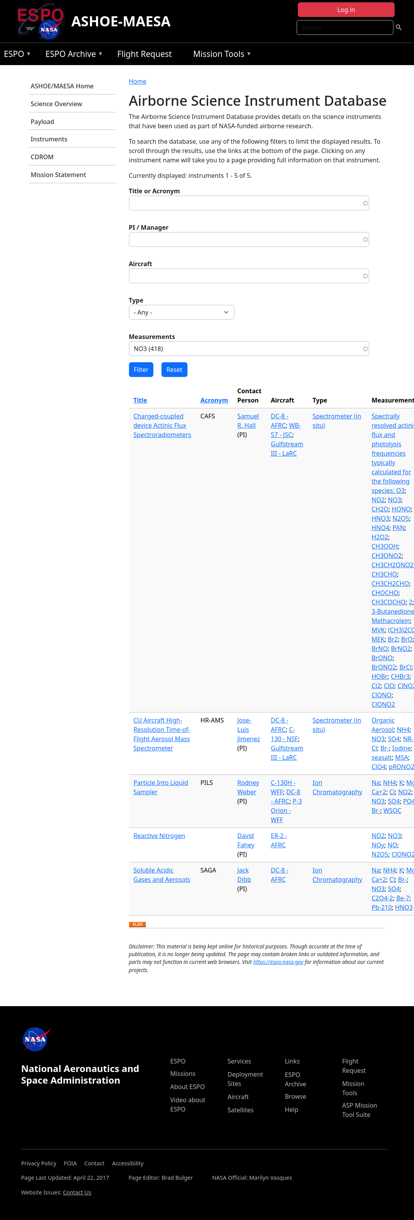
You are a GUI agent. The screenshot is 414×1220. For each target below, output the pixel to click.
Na (375, 782)
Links (292, 1061)
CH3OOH (384, 546)
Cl (392, 792)
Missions (182, 1073)
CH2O (379, 509)
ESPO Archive (72, 55)
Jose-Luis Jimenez (248, 729)
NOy (377, 845)
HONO (401, 509)
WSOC (392, 810)
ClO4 (378, 766)
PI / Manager (149, 227)
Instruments (49, 139)
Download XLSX (137, 925)
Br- (384, 748)
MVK (378, 630)
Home (138, 81)
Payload (42, 121)
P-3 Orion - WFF (286, 810)
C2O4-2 (382, 898)
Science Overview (56, 104)
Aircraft (141, 264)
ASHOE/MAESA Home (62, 86)
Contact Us (77, 1192)
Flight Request (144, 53)
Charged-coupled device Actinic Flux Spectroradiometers (162, 425)
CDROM (42, 157)
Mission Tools (220, 55)
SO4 (394, 739)
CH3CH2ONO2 (392, 565)
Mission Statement (58, 174)
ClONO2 (383, 704)
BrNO (379, 648)
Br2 (393, 639)
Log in (346, 9)
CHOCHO (384, 592)
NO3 (394, 500)
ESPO (15, 55)
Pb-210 (381, 907)
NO (392, 845)
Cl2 (375, 685)
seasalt (381, 757)
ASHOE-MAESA (120, 21)
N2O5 (401, 518)
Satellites (240, 1110)
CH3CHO (384, 574)
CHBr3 (400, 676)
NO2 (378, 500)
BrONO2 (383, 667)
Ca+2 (378, 792)
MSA (401, 757)
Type (136, 300)
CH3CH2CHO (390, 583)
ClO (389, 685)
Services (239, 1061)
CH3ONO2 (386, 555)
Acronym (214, 400)
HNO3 (380, 518)
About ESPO (187, 1086)
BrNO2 (401, 648)
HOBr (379, 676)
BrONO (381, 658)
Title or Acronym (154, 191)
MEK (377, 639)
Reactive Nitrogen (160, 835)
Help (291, 1109)
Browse (295, 1096)
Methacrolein (390, 620)
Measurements (152, 336)
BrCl (405, 667)
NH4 (403, 729)
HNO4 (380, 527)
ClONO (381, 695)
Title (140, 400)
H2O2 (379, 537)
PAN (399, 527)
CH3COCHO (388, 602)
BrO (407, 639)
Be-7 (402, 898)
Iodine (401, 748)
